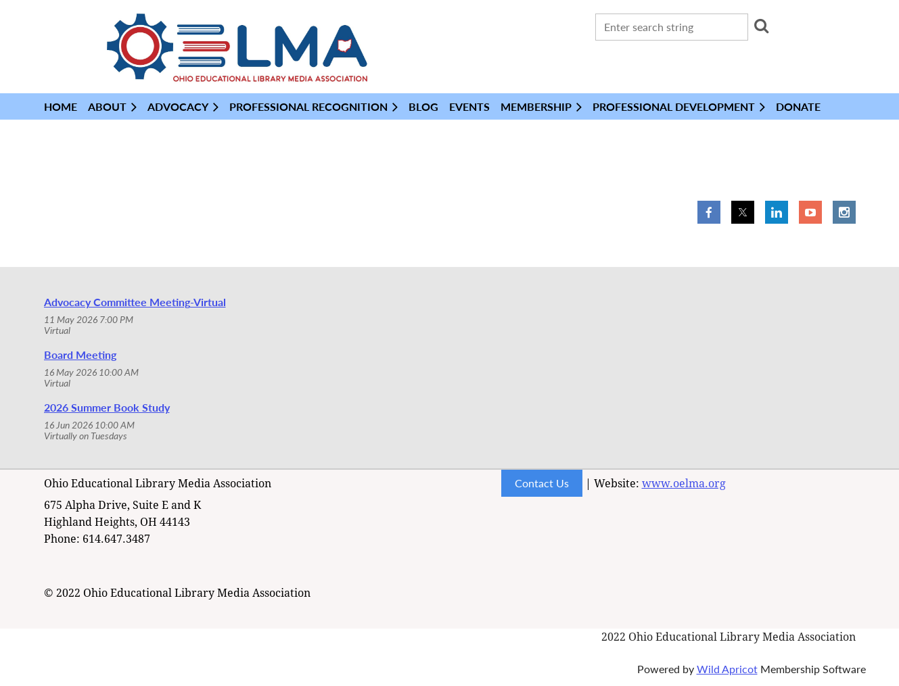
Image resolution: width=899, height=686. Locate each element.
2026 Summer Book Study (107, 407)
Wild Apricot (727, 668)
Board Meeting (80, 354)
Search (761, 26)
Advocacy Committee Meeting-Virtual (135, 301)
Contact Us (542, 482)
